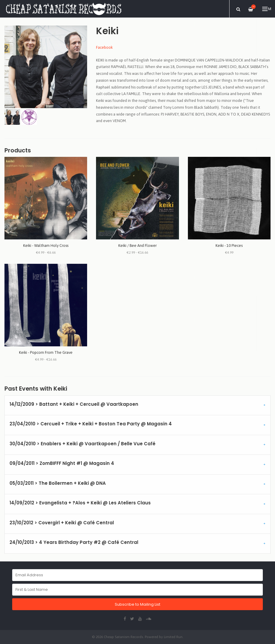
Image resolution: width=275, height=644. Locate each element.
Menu (266, 9)
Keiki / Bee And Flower (137, 245)
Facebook (104, 47)
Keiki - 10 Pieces (229, 245)
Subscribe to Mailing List (137, 604)
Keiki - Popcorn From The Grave (46, 352)
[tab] (137, 406)
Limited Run (173, 637)
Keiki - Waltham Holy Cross (45, 245)
